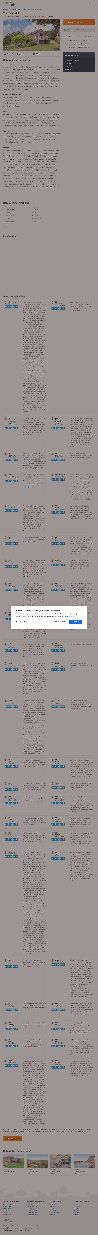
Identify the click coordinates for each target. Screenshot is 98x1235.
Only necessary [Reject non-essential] (60, 622)
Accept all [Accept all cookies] (75, 622)
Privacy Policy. (70, 616)
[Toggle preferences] (23, 622)
